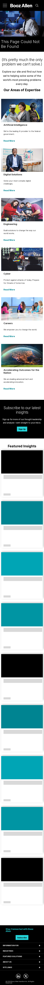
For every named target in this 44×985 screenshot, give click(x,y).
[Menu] (5, 5)
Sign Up (22, 429)
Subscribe (22, 937)
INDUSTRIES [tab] (8, 951)
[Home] (21, 5)
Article (7, 495)
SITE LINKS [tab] (7, 967)
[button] (37, 5)
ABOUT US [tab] (7, 962)
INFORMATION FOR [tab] (11, 945)
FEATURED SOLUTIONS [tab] (12, 956)
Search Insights (22, 919)
